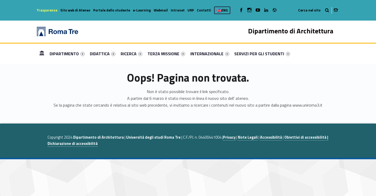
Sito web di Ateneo (75, 10)
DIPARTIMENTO (67, 54)
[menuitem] (42, 53)
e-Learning (142, 10)
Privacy (229, 137)
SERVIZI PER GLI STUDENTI (262, 54)
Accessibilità (271, 137)
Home (42, 53)
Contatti (204, 10)
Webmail (161, 10)
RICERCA (131, 54)
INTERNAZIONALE (209, 54)
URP (190, 10)
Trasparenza (47, 10)
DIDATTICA (102, 54)
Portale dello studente (111, 10)
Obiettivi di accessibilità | (306, 137)
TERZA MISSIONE (166, 54)
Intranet (178, 10)
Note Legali (248, 137)
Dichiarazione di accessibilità (73, 143)
